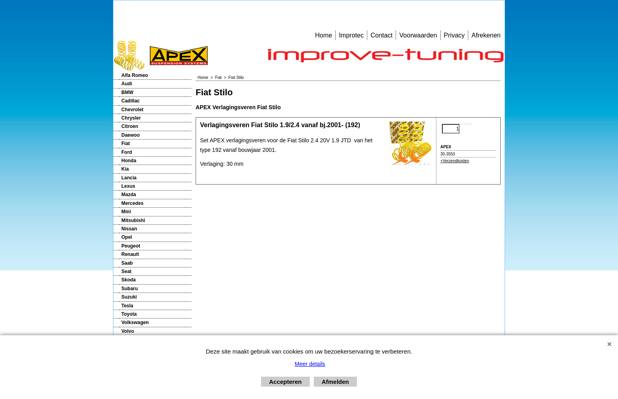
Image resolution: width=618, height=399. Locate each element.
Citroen (129, 126)
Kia (125, 169)
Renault (130, 254)
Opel (126, 237)
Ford (126, 152)
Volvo (127, 331)
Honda (128, 160)
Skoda (128, 280)
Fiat (125, 143)
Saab (127, 263)
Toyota (129, 314)
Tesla (127, 306)
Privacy (454, 35)
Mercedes (132, 203)
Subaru (129, 288)
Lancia (129, 178)
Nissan (129, 229)
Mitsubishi (133, 220)
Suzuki (129, 297)
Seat (126, 271)
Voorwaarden (418, 35)
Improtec (351, 35)
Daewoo (130, 135)
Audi (126, 83)
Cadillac (130, 101)
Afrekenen (486, 35)
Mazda (128, 194)
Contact (381, 35)
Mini (126, 211)
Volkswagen (135, 322)
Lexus (128, 186)
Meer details (310, 364)
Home (323, 35)
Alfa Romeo (134, 75)
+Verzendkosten (454, 161)
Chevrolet (132, 109)
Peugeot (130, 246)
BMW (127, 92)
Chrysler (131, 118)
